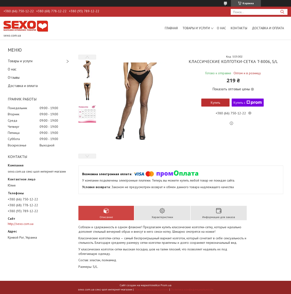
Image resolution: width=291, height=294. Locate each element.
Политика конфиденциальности (192, 289)
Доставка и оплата (268, 28)
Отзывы (14, 77)
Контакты (239, 28)
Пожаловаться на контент (151, 289)
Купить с (248, 102)
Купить (215, 102)
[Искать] (282, 12)
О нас (221, 28)
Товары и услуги (196, 28)
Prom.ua (166, 285)
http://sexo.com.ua (20, 224)
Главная (171, 28)
